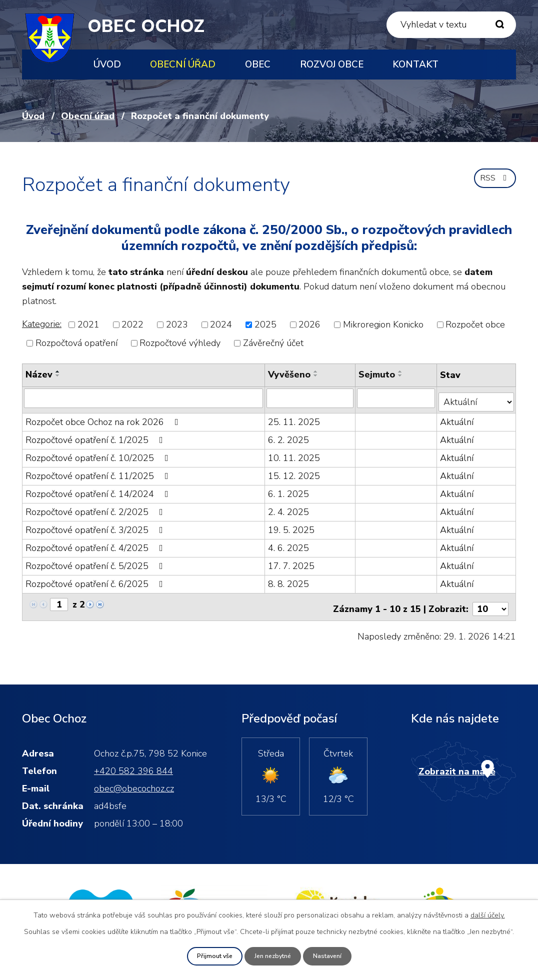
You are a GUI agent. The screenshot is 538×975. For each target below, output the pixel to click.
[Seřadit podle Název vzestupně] (58, 372)
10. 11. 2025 (294, 454)
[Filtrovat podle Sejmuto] (397, 398)
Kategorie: (42, 324)
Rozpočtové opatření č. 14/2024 (99, 490)
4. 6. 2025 (289, 544)
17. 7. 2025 (291, 562)
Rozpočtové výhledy (180, 343)
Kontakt (415, 64)
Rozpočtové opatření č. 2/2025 (96, 508)
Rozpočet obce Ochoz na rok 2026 (104, 418)
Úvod (107, 64)
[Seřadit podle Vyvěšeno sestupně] (316, 376)
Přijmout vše (210, 955)
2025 (265, 324)
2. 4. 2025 (289, 508)
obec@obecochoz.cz (134, 780)
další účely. (487, 914)
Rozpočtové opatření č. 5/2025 (96, 562)
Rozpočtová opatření (77, 343)
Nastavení (332, 955)
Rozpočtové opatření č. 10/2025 (99, 454)
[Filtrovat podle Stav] (477, 397)
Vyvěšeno (289, 374)
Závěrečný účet (273, 343)
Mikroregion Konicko (383, 324)
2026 (309, 324)
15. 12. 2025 (294, 472)
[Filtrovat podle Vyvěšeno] (310, 398)
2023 (177, 324)
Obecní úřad (183, 64)
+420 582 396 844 (133, 762)
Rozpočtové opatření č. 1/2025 (96, 436)
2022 (133, 324)
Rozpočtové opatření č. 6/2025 (96, 580)
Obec (257, 64)
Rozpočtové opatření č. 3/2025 (96, 526)
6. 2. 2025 (289, 436)
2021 (89, 324)
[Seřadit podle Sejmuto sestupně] (401, 376)
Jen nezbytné (273, 955)
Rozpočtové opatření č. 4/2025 (96, 544)
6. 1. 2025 (289, 490)
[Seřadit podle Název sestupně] (58, 376)
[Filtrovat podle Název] (144, 398)
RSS (493, 183)
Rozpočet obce (475, 324)
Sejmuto (377, 374)
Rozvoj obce (332, 64)
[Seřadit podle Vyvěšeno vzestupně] (316, 372)
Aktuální (457, 418)
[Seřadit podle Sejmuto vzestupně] (401, 372)
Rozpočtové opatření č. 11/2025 (99, 472)
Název (39, 374)
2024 (221, 324)
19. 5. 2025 (291, 526)
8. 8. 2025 (289, 580)
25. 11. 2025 (294, 418)
